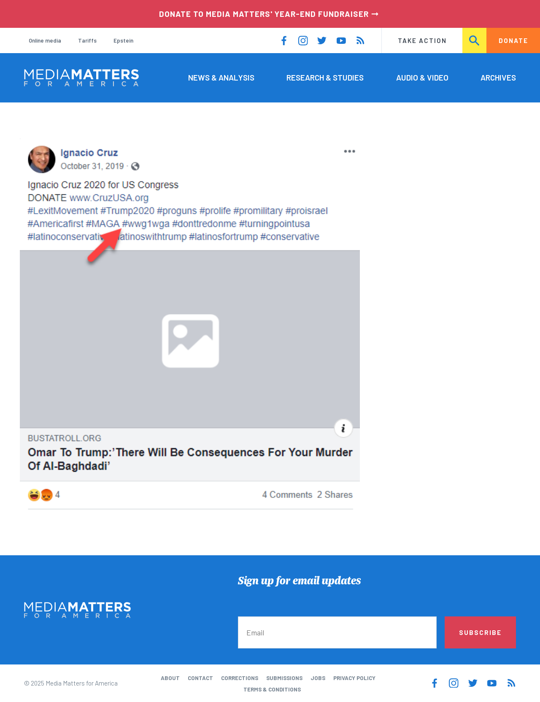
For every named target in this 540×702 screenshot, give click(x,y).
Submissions (284, 678)
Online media (45, 40)
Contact (200, 678)
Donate (513, 40)
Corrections (239, 678)
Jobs (317, 678)
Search (474, 40)
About (170, 678)
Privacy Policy (354, 678)
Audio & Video (422, 77)
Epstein (123, 40)
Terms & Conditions (272, 689)
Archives (498, 77)
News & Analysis (221, 77)
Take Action (422, 40)
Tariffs (87, 40)
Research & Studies (325, 77)
